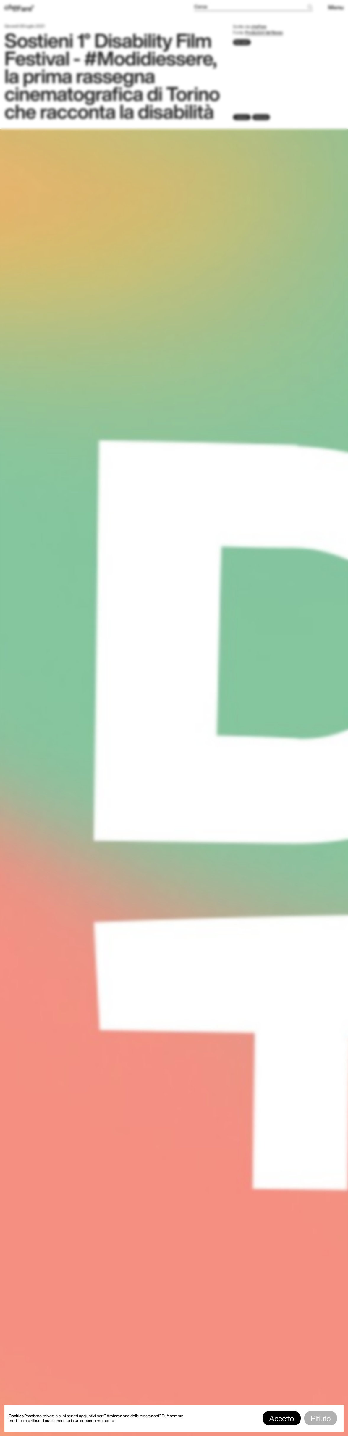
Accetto (281, 1418)
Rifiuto (321, 1418)
